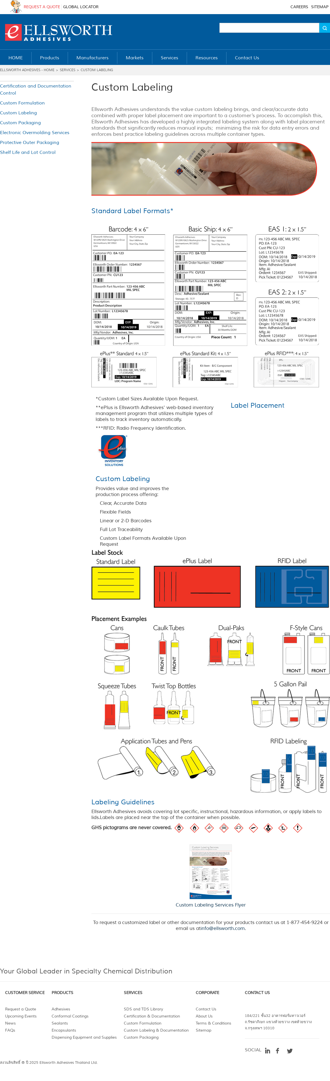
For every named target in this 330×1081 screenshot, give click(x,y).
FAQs (10, 1030)
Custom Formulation (22, 103)
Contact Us (206, 1009)
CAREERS (299, 7)
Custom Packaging (20, 123)
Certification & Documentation (152, 1016)
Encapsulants (64, 1030)
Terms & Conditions (213, 1023)
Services (67, 70)
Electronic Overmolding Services (34, 133)
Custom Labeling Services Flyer (211, 905)
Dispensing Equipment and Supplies (84, 1037)
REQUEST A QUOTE (42, 7)
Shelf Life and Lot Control (28, 152)
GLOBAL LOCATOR (80, 7)
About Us (204, 1016)
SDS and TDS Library (143, 1009)
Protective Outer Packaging (29, 142)
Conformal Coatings (70, 1016)
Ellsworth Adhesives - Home (27, 70)
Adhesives (61, 1009)
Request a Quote (20, 1009)
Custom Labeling (97, 70)
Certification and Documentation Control (35, 89)
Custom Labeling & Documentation (156, 1030)
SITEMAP (320, 7)
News (10, 1023)
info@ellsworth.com (223, 928)
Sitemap (203, 1030)
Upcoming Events (21, 1016)
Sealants (60, 1023)
